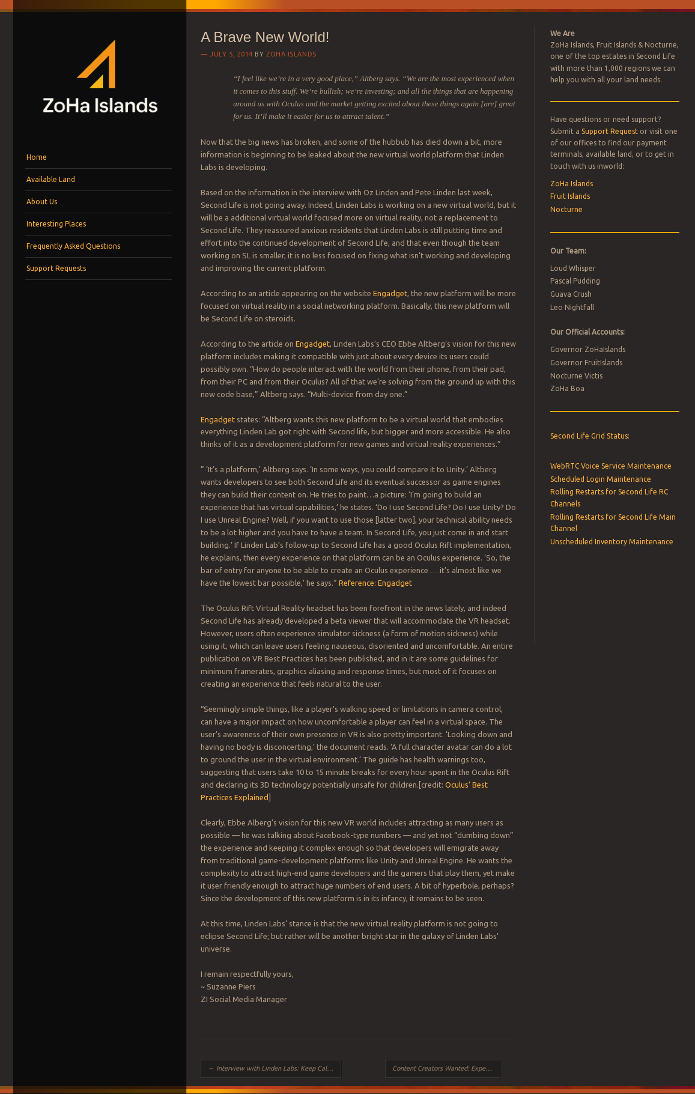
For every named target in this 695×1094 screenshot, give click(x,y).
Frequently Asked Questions (73, 246)
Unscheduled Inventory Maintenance (611, 541)
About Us (41, 201)
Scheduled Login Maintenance (600, 479)
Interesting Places (56, 224)
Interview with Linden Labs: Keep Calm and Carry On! (274, 1068)
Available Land (50, 179)
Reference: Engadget (375, 583)
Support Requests (56, 268)
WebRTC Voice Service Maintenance (611, 466)
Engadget (390, 293)
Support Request (609, 131)
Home (36, 157)
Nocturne (566, 209)
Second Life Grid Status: (590, 436)
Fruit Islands (570, 196)
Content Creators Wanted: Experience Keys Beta (446, 1068)
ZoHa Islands (291, 54)
